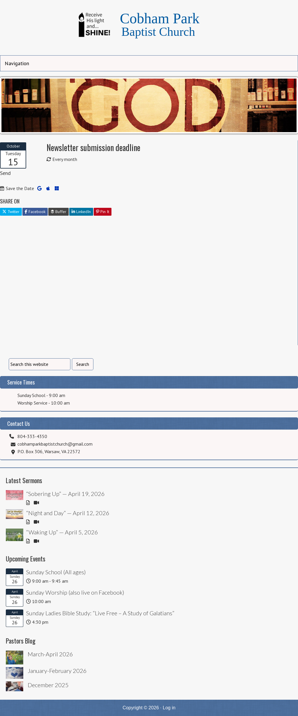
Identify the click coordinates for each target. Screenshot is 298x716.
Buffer (58, 211)
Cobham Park (160, 18)
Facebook (35, 211)
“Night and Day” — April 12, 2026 (67, 512)
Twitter (10, 211)
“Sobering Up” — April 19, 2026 (65, 493)
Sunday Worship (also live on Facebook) (75, 592)
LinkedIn (81, 211)
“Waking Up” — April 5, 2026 (62, 532)
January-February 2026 (57, 670)
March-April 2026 (50, 654)
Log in (169, 707)
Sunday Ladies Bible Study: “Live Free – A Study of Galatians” (100, 612)
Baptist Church (158, 31)
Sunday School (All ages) (56, 571)
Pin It (102, 211)
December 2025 (48, 684)
